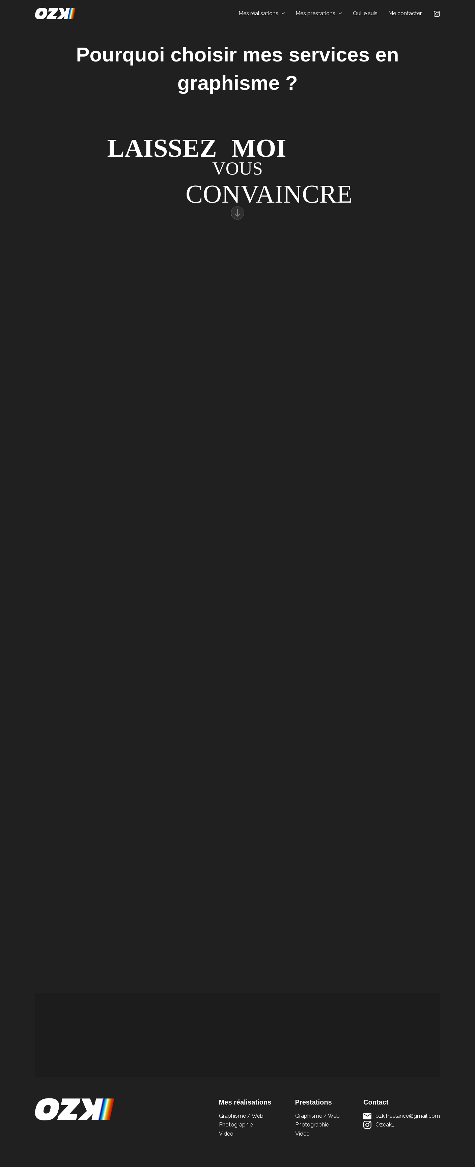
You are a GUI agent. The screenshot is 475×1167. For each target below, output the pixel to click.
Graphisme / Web (241, 1116)
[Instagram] (437, 14)
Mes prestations (319, 13)
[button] (281, 13)
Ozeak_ (384, 1124)
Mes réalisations (262, 13)
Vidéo (226, 1134)
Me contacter (405, 13)
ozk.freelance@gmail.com (407, 1116)
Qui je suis (365, 13)
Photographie (236, 1124)
